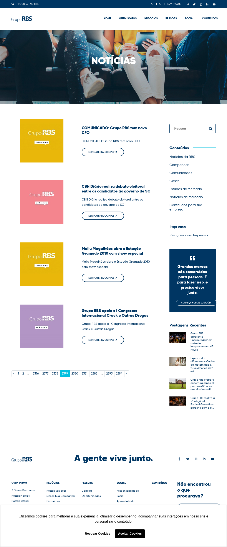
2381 (85, 373)
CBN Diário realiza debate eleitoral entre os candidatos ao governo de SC (116, 189)
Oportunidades (91, 495)
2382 (94, 373)
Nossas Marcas (21, 495)
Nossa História (20, 500)
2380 (74, 373)
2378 (55, 373)
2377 (45, 373)
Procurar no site (25, 3)
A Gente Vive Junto (23, 490)
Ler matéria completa (102, 152)
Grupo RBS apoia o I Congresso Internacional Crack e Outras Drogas (115, 313)
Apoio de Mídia (126, 501)
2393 (109, 373)
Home (105, 15)
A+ (160, 3)
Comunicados (180, 173)
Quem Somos (125, 15)
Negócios (149, 15)
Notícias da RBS (182, 157)
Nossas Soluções (56, 490)
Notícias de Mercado (186, 197)
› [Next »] (126, 373)
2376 (36, 373)
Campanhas (179, 165)
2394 (119, 373)
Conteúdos (208, 15)
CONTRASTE (174, 3)
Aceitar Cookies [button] (130, 533)
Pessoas (169, 15)
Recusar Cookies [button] (97, 533)
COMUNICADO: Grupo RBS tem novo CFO (114, 130)
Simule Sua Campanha (60, 495)
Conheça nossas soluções (196, 303)
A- (152, 3)
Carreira (87, 490)
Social (187, 15)
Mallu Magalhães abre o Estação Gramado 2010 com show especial (112, 251)
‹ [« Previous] (13, 373)
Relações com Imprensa (188, 235)
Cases (174, 181)
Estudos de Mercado (185, 189)
